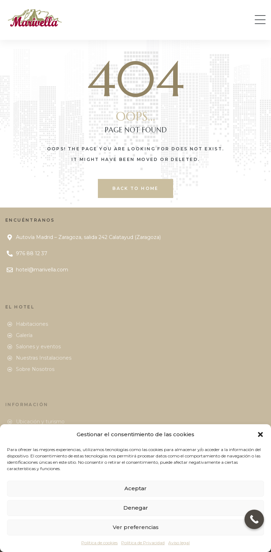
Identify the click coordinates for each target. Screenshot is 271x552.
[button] (260, 434)
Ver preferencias (136, 527)
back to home (135, 188)
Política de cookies (99, 542)
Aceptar (135, 488)
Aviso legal (179, 542)
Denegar (135, 507)
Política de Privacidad (143, 542)
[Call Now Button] (254, 519)
